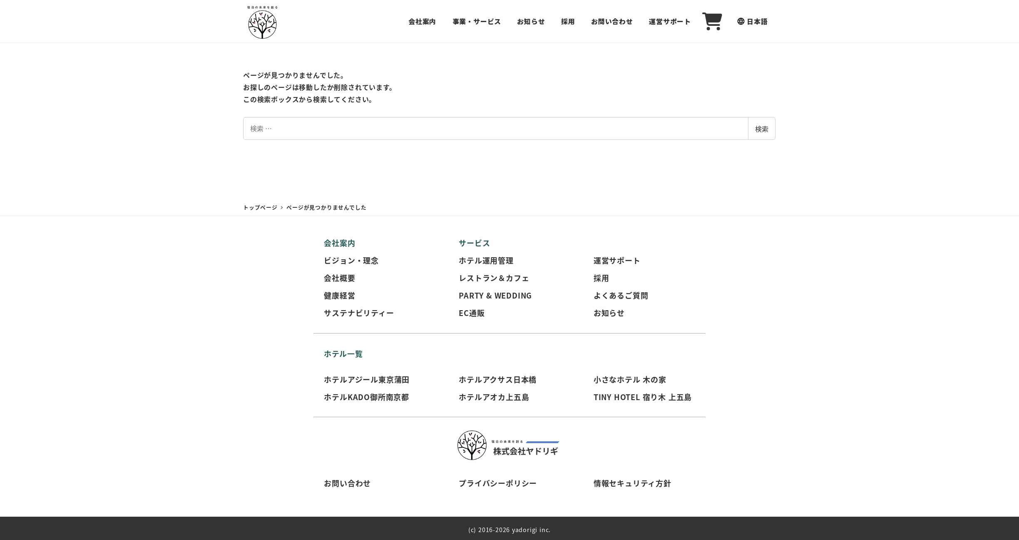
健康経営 (339, 295)
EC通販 (472, 312)
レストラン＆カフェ (494, 277)
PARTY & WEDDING (495, 295)
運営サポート (617, 260)
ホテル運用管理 (486, 260)
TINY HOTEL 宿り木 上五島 (643, 396)
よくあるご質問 (621, 295)
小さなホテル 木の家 (630, 379)
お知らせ (609, 312)
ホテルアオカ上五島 (494, 396)
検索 (761, 129)
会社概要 (339, 277)
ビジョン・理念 (351, 260)
